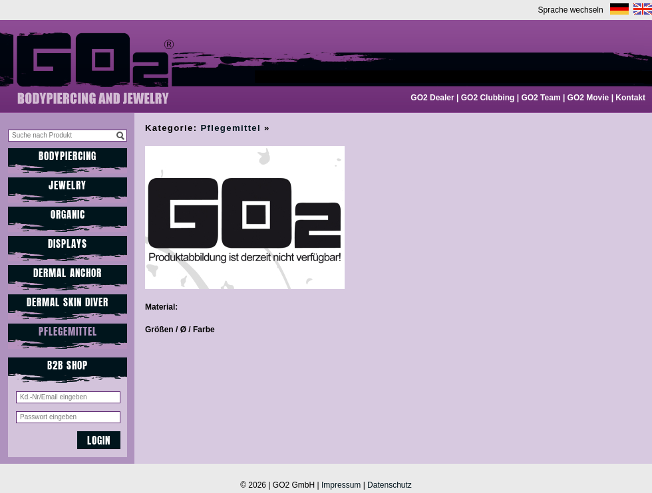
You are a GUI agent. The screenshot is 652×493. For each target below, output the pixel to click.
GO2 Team (540, 97)
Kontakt (630, 97)
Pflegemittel (68, 331)
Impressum (341, 485)
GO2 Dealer (432, 97)
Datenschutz (389, 485)
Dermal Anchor (67, 272)
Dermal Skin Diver (67, 302)
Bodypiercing (67, 155)
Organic (68, 214)
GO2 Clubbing (488, 97)
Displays (67, 243)
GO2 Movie (588, 97)
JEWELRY (67, 185)
